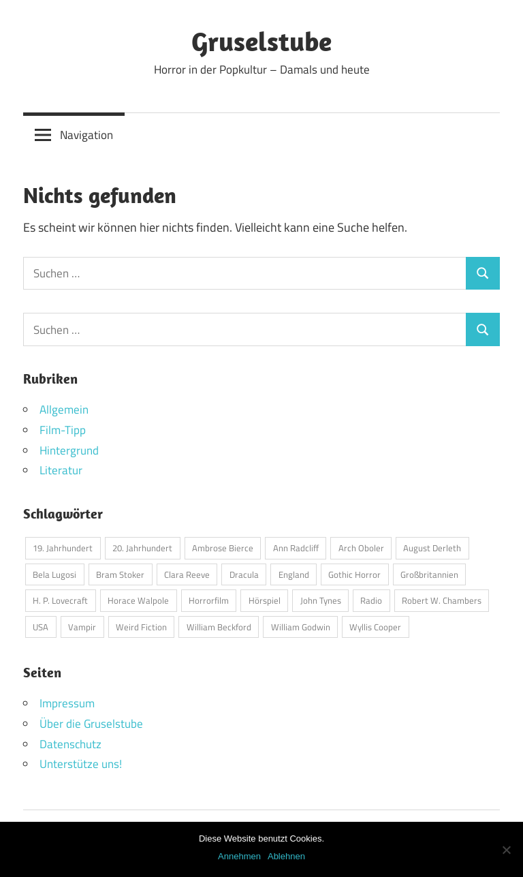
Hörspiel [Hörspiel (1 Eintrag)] (265, 600)
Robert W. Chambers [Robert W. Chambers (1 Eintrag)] (441, 600)
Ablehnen (286, 856)
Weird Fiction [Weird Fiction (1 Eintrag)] (141, 627)
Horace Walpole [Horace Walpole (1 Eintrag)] (138, 600)
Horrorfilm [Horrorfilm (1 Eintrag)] (209, 600)
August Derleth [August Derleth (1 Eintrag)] (432, 548)
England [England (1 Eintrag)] (294, 574)
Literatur (60, 470)
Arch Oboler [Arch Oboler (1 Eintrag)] (361, 548)
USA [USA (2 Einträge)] (40, 627)
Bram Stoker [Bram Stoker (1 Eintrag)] (120, 574)
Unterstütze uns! (80, 764)
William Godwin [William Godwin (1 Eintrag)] (300, 627)
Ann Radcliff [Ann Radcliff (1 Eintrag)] (296, 548)
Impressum (67, 703)
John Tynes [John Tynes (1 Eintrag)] (320, 600)
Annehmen (239, 856)
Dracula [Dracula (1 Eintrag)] (244, 574)
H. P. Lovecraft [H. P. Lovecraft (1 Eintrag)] (60, 600)
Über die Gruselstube (91, 724)
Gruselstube (261, 41)
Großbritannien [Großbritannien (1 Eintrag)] (429, 574)
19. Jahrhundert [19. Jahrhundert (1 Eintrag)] (63, 548)
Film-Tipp (62, 430)
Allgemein (64, 409)
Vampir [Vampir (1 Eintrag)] (82, 627)
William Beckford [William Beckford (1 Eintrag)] (219, 627)
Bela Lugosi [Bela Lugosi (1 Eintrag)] (54, 574)
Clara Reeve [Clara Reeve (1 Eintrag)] (187, 574)
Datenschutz (70, 744)
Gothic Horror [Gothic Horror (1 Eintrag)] (354, 574)
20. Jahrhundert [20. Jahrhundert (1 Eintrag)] (142, 548)
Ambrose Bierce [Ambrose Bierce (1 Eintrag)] (222, 548)
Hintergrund (69, 450)
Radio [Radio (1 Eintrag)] (371, 600)
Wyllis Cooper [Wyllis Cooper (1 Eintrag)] (375, 627)
